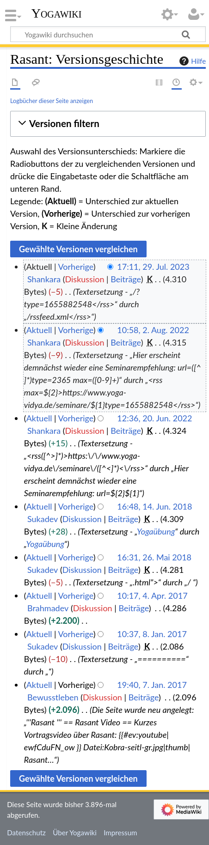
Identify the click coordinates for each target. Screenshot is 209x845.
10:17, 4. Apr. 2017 (152, 595)
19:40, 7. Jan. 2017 (152, 685)
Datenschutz (26, 832)
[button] (108, 123)
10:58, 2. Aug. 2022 (153, 330)
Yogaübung (156, 531)
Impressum (120, 832)
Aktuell (39, 330)
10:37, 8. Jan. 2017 (152, 634)
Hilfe (191, 61)
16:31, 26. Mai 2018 (154, 557)
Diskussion (84, 279)
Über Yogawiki (75, 832)
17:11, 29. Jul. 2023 (153, 266)
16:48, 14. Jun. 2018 (154, 506)
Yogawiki (56, 13)
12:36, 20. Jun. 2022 (154, 418)
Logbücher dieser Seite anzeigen (51, 100)
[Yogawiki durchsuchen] (108, 34)
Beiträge (126, 279)
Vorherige (75, 266)
